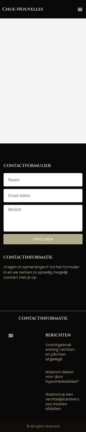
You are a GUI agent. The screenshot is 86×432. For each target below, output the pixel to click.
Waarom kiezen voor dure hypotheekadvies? (62, 376)
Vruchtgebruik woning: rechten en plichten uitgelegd (60, 352)
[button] (80, 9)
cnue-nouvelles (22, 9)
